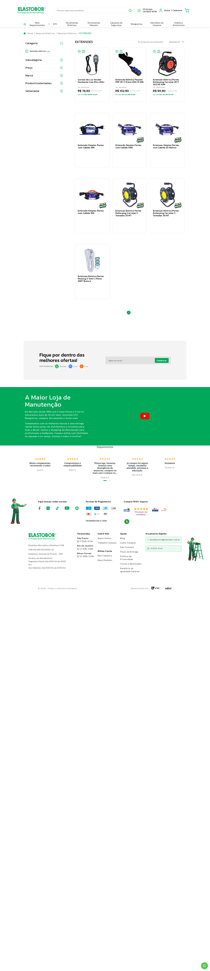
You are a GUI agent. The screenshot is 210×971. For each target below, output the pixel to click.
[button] (92, 74)
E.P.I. (55, 24)
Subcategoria (44, 60)
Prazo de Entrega (129, 535)
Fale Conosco (127, 530)
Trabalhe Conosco (107, 526)
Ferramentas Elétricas (72, 24)
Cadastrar (162, 343)
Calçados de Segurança (116, 24)
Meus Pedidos (105, 543)
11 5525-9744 (85, 523)
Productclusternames (44, 83)
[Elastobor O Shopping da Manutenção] (29, 10)
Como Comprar (128, 526)
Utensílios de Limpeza (156, 24)
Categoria (44, 43)
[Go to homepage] (28, 33)
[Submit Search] (130, 11)
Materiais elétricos (40, 51)
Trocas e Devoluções (130, 547)
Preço (44, 68)
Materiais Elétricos (45, 33)
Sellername (44, 91)
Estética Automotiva (179, 24)
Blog (122, 521)
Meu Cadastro (105, 539)
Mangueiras (136, 24)
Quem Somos (104, 521)
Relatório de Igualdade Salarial (129, 553)
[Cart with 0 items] (187, 10)
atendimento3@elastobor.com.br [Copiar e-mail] (163, 523)
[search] (94, 10)
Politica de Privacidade (126, 541)
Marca (44, 75)
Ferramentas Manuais (94, 24)
